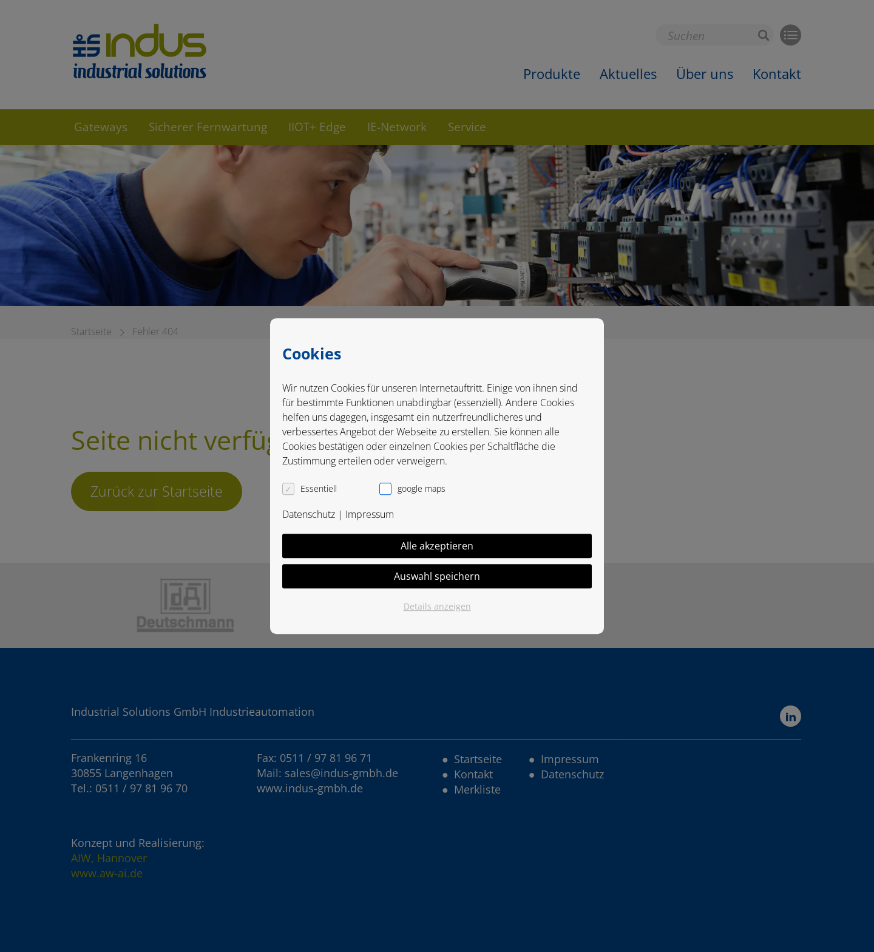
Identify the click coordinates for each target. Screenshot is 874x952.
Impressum (369, 514)
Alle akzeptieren (437, 545)
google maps (421, 488)
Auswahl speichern (437, 576)
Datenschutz (308, 514)
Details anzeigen (437, 606)
